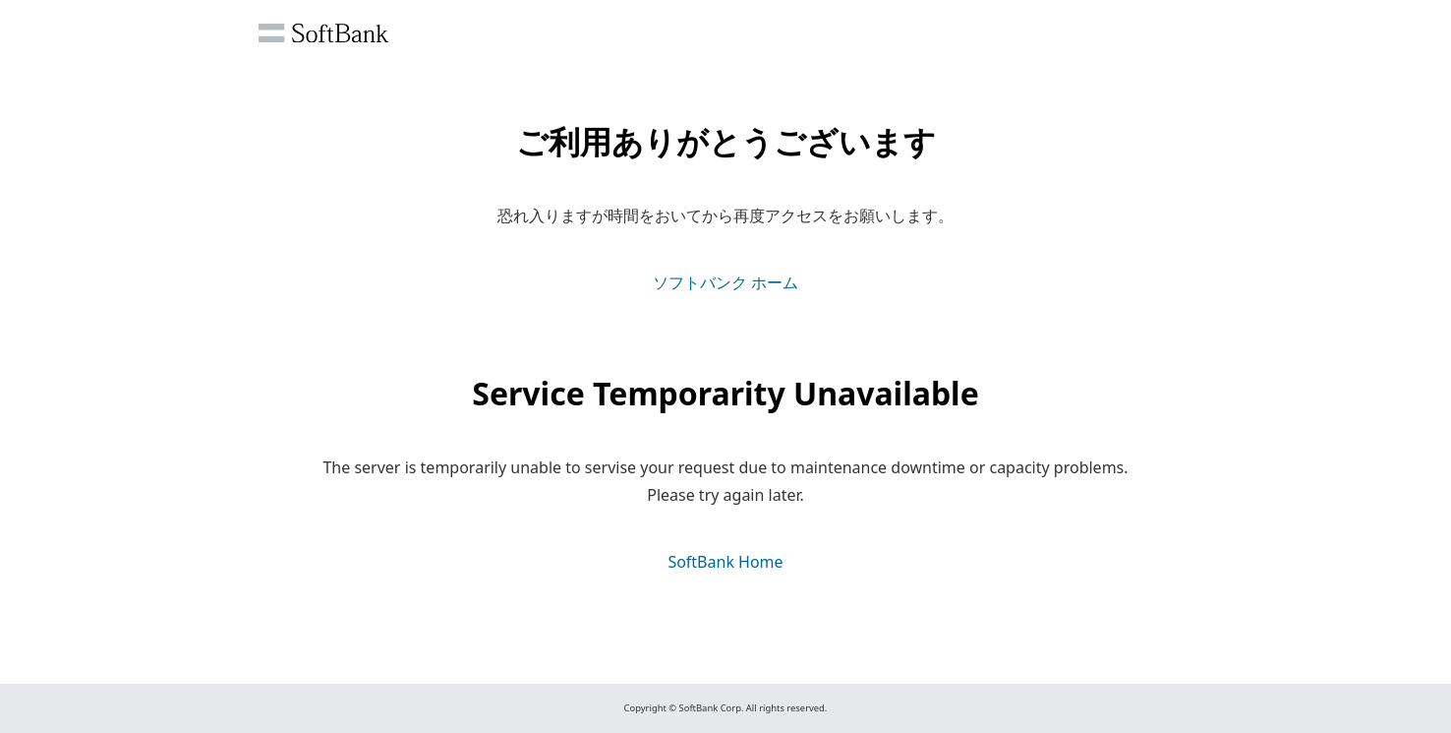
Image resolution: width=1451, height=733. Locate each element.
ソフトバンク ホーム (725, 282)
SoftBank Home (725, 562)
